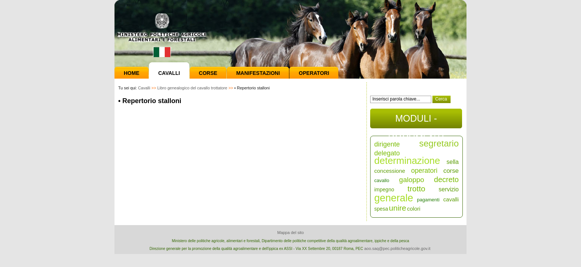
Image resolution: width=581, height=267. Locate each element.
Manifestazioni (258, 73)
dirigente (387, 144)
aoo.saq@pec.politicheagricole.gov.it (397, 248)
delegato (387, 153)
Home (131, 73)
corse (451, 170)
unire (397, 208)
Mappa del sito (290, 232)
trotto (416, 188)
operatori (424, 170)
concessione (389, 171)
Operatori (314, 73)
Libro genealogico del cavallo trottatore (192, 88)
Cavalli (169, 73)
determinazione (407, 160)
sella (452, 162)
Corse (208, 73)
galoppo (411, 180)
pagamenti (428, 199)
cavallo (381, 180)
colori (414, 208)
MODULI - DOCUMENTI (416, 120)
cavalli (451, 199)
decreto (446, 179)
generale (393, 198)
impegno (384, 189)
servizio (449, 189)
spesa (381, 209)
